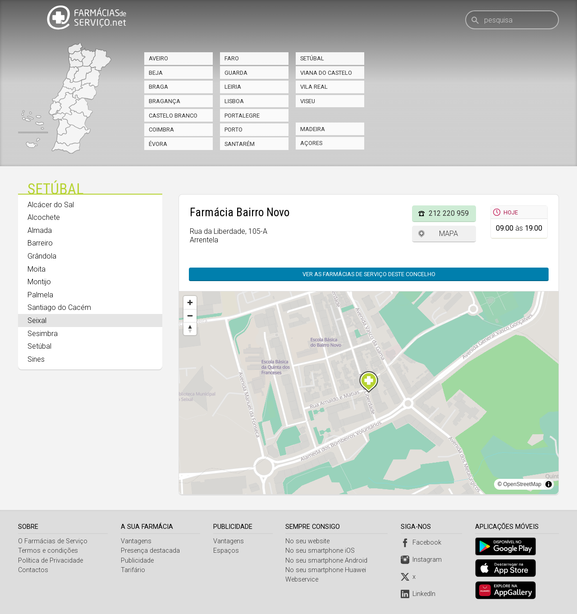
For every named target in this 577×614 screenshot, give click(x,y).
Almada (39, 230)
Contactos (33, 570)
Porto (233, 129)
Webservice (303, 579)
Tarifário (133, 570)
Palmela (40, 295)
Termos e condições (48, 551)
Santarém (239, 144)
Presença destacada (150, 551)
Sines (36, 359)
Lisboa (234, 101)
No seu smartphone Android (328, 560)
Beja (156, 72)
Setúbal (312, 58)
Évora (158, 144)
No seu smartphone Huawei (327, 570)
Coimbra (161, 129)
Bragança (164, 101)
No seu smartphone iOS (321, 551)
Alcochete (43, 217)
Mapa (448, 233)
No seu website (309, 541)
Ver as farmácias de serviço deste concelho (368, 274)
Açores (311, 143)
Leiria (232, 86)
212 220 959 (449, 213)
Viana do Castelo (326, 72)
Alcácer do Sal (50, 204)
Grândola (41, 256)
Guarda (235, 72)
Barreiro (40, 243)
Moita (36, 269)
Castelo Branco (173, 115)
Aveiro (158, 58)
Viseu (307, 101)
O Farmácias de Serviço (52, 541)
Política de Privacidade (50, 560)
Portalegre (242, 115)
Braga (158, 86)
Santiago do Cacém (59, 307)
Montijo (39, 281)
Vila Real (314, 86)
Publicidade (137, 560)
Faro (231, 58)
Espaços (226, 551)
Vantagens (136, 541)
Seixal (36, 320)
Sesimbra (42, 333)
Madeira (312, 129)
